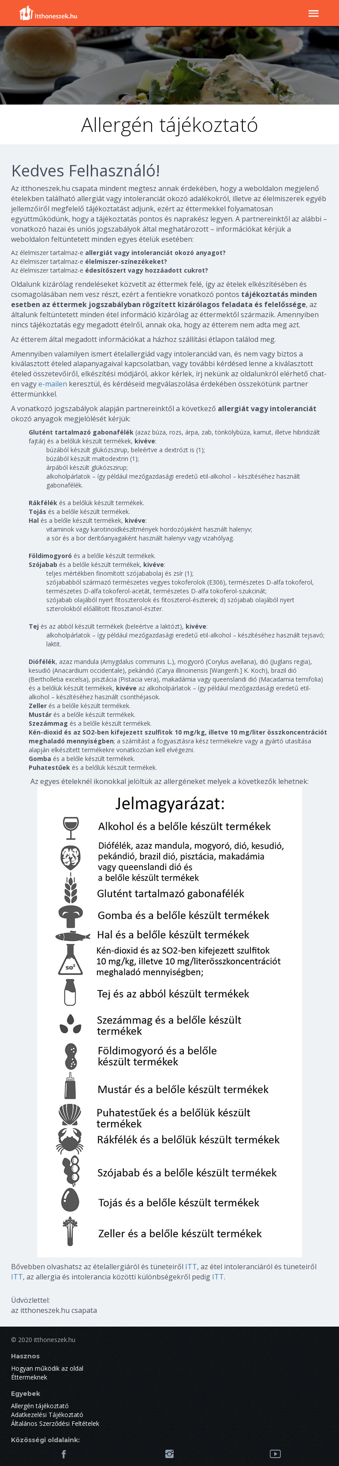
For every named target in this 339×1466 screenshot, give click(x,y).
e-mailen (52, 384)
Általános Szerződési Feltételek (55, 1423)
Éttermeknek (29, 1377)
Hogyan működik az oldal (47, 1368)
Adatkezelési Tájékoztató (47, 1414)
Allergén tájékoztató (40, 1406)
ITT (191, 1266)
